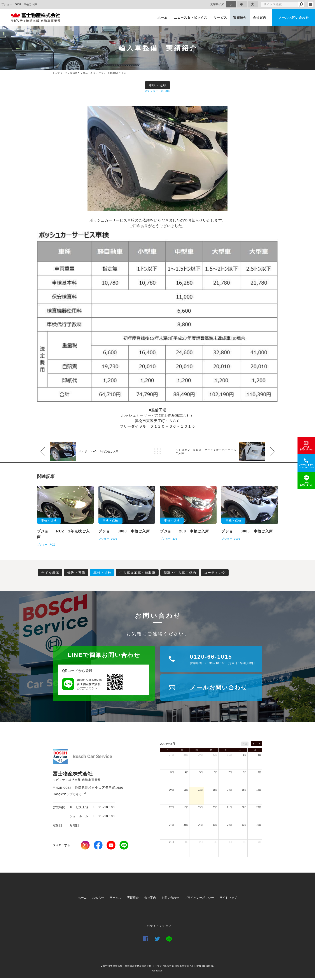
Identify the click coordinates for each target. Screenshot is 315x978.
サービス (220, 17)
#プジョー (152, 91)
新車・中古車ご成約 (180, 572)
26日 (200, 825)
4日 (186, 772)
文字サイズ (217, 4)
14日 (229, 790)
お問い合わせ (170, 897)
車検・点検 (158, 85)
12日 (200, 790)
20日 (215, 807)
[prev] (254, 743)
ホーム (163, 17)
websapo (157, 970)
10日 (171, 790)
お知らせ (98, 897)
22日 (244, 807)
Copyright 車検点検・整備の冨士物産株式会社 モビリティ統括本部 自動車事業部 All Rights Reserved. (157, 966)
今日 (245, 744)
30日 (215, 755)
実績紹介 (240, 17)
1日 (245, 755)
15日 (244, 790)
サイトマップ (228, 897)
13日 (215, 790)
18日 (186, 807)
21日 (229, 807)
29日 (200, 755)
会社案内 (259, 17)
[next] (259, 743)
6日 (215, 772)
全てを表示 (50, 572)
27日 (171, 755)
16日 (258, 790)
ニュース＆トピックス (191, 17)
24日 (171, 825)
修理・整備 (76, 572)
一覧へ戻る (157, 451)
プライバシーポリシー (199, 897)
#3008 (165, 91)
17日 (171, 807)
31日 (229, 755)
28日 (186, 755)
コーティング (215, 572)
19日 (200, 807)
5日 (201, 772)
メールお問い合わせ (293, 17)
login (311, 4)
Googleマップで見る (69, 794)
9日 (259, 772)
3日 (172, 772)
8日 (245, 772)
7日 (230, 772)
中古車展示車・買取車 (137, 572)
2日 (259, 755)
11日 (186, 790)
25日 (186, 825)
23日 (258, 807)
